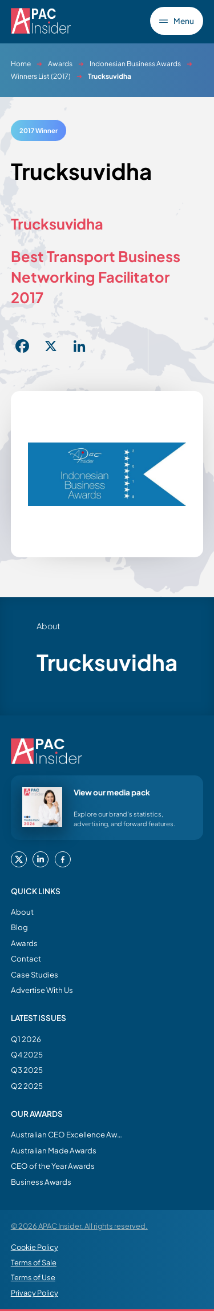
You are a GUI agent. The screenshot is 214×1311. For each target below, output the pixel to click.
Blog (19, 927)
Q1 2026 (26, 1039)
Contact (26, 958)
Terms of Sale (33, 1262)
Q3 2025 (27, 1070)
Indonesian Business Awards (135, 63)
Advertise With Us (42, 990)
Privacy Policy (34, 1292)
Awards (60, 63)
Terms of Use (33, 1277)
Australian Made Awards (53, 1150)
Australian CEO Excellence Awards (68, 1134)
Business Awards (41, 1182)
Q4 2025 (27, 1054)
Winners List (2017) (41, 76)
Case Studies (34, 974)
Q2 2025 (27, 1086)
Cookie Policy (34, 1247)
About (22, 911)
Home (21, 63)
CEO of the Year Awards (53, 1166)
